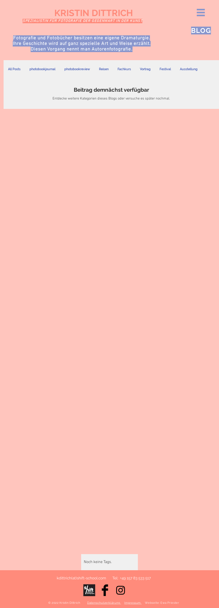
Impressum (133, 602)
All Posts (14, 69)
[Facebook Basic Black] (105, 590)
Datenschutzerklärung (104, 602)
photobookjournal (42, 69)
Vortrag (145, 69)
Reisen (104, 69)
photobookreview (77, 69)
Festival (165, 69)
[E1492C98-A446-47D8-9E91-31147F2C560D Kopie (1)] (89, 590)
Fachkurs (124, 69)
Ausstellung (189, 69)
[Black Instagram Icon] (120, 590)
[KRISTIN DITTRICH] (98, 13)
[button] (201, 12)
